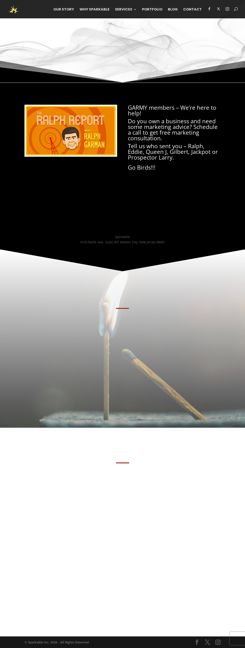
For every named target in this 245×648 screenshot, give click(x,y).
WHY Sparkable (94, 10)
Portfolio (152, 10)
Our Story (63, 10)
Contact (192, 10)
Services (123, 10)
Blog (173, 10)
